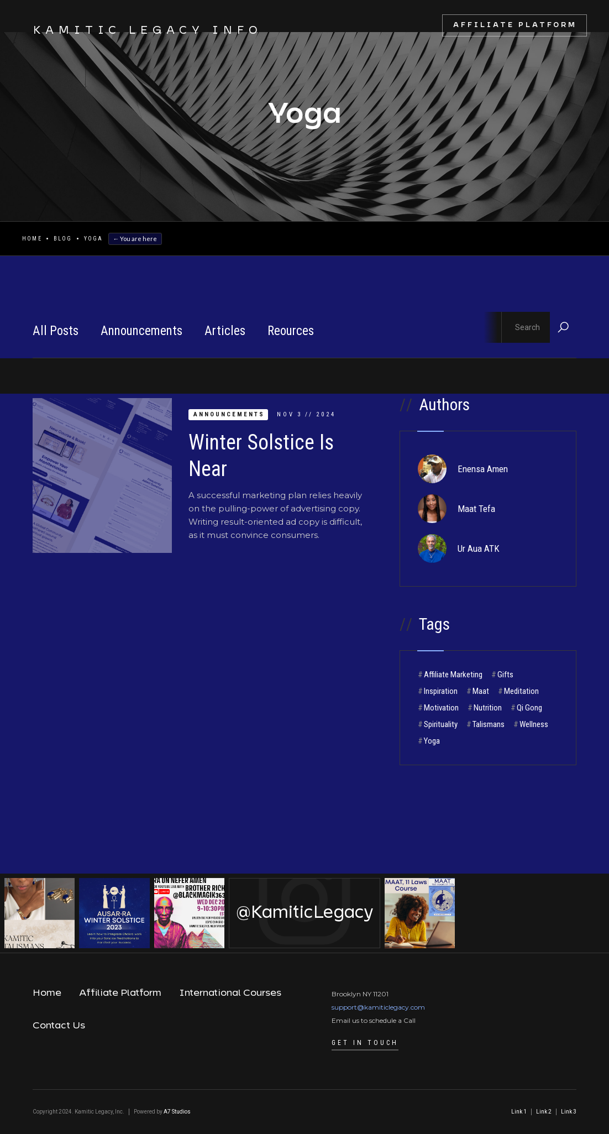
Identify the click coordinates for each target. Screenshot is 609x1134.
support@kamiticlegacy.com (378, 1007)
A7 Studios (177, 1112)
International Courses (230, 993)
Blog (63, 239)
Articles (224, 330)
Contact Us (59, 1026)
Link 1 (519, 1112)
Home (32, 239)
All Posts (55, 330)
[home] (137, 31)
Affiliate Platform (515, 25)
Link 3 (568, 1112)
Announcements (141, 330)
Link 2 (544, 1112)
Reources (290, 330)
